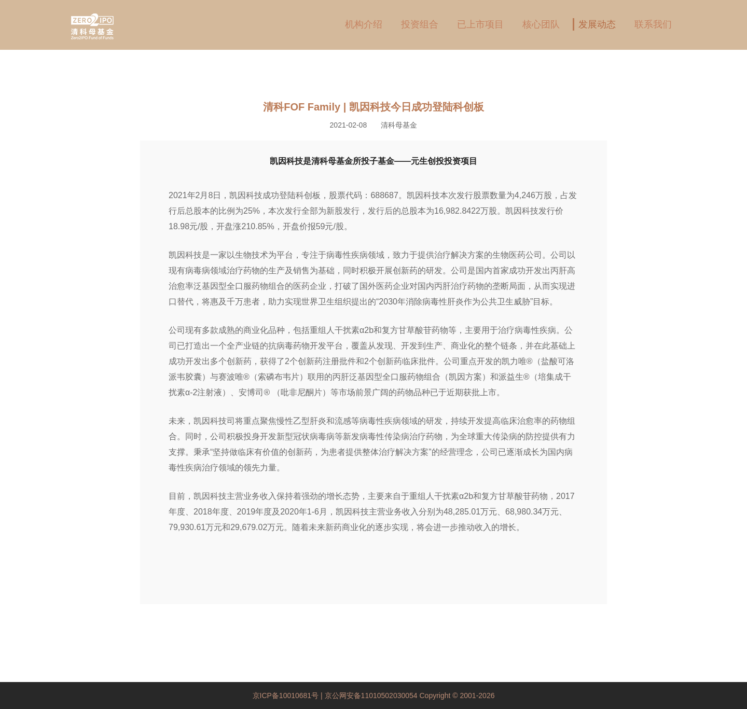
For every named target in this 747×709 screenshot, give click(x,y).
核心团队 (541, 24)
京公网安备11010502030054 (371, 695)
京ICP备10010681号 (287, 695)
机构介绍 (363, 24)
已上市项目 (480, 24)
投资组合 (419, 24)
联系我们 (653, 24)
